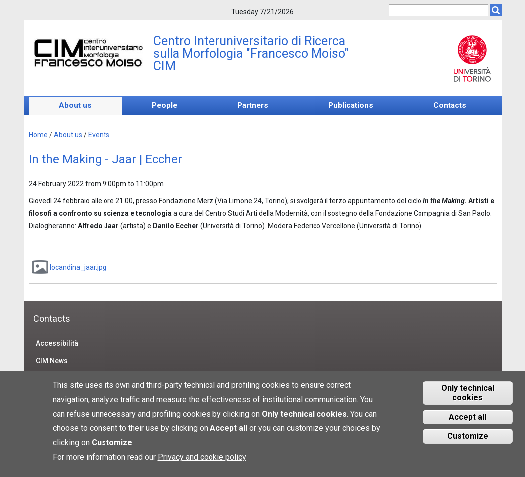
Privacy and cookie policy (202, 463)
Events (98, 135)
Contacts (449, 105)
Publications (350, 105)
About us (75, 105)
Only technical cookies (467, 398)
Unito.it (472, 58)
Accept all (467, 423)
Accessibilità (57, 343)
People (164, 105)
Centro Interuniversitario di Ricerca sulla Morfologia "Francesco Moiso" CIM (251, 53)
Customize (467, 442)
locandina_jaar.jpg (78, 267)
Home (38, 135)
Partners (252, 105)
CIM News (52, 361)
